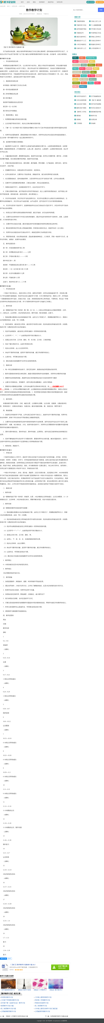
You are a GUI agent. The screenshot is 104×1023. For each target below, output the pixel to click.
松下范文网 (49, 1020)
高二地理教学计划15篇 (8, 1008)
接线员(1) (76, 65)
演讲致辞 (42, 2)
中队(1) (75, 68)
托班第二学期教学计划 (42, 1000)
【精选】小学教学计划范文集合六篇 (16, 1016)
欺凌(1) (75, 86)
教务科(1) (76, 83)
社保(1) (99, 65)
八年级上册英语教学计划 (43, 997)
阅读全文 (39, 14)
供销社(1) (83, 86)
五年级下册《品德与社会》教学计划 (13, 1003)
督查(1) (99, 76)
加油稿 (93, 123)
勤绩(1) (75, 58)
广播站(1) (76, 76)
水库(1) (84, 65)
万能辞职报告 (80, 21)
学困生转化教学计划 (41, 1003)
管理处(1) (91, 65)
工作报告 (79, 123)
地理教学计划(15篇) (7, 1006)
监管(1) (97, 83)
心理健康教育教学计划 (8, 1011)
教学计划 (22, 6)
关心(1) (84, 76)
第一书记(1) (84, 79)
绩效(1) (93, 72)
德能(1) (82, 58)
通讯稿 (78, 115)
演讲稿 (78, 119)
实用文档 (59, 2)
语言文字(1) (84, 61)
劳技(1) (96, 68)
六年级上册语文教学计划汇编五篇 (46, 1008)
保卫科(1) (86, 72)
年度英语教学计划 (7, 997)
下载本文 (46, 14)
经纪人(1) (93, 79)
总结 (28, 2)
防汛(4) (89, 68)
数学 (9, 958)
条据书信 (51, 2)
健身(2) (75, 79)
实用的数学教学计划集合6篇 (59, 1016)
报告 (34, 2)
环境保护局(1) (91, 58)
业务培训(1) (77, 72)
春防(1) (92, 61)
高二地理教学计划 (41, 1006)
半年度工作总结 (96, 29)
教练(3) (84, 83)
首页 (22, 2)
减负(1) (75, 61)
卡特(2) (90, 83)
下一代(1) (91, 76)
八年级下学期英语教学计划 (10, 1000)
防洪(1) (82, 68)
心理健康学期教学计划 (42, 1011)
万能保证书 (79, 33)
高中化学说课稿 (96, 104)
